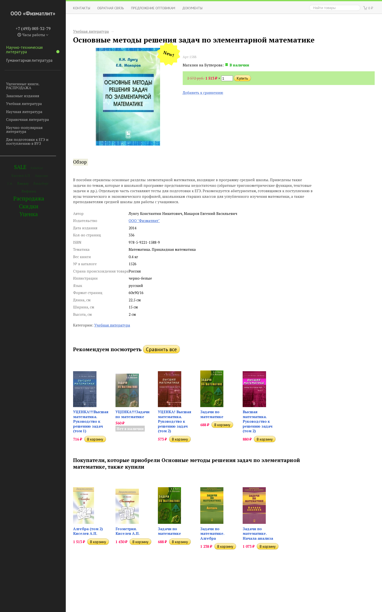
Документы (192, 8)
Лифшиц (28, 191)
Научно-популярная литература (24, 129)
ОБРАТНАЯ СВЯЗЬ (110, 8)
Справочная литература (27, 119)
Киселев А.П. (20, 176)
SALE (20, 166)
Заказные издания (22, 95)
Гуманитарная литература (29, 60)
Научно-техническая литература (32, 49)
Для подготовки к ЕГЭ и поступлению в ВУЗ (27, 141)
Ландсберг (40, 183)
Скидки (28, 206)
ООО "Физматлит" (144, 220)
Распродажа (28, 198)
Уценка (28, 214)
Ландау (23, 183)
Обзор (80, 162)
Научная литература (24, 111)
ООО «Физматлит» (32, 13)
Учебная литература (24, 103)
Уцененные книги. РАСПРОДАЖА (22, 85)
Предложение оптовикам (153, 8)
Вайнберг (37, 168)
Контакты (81, 8)
